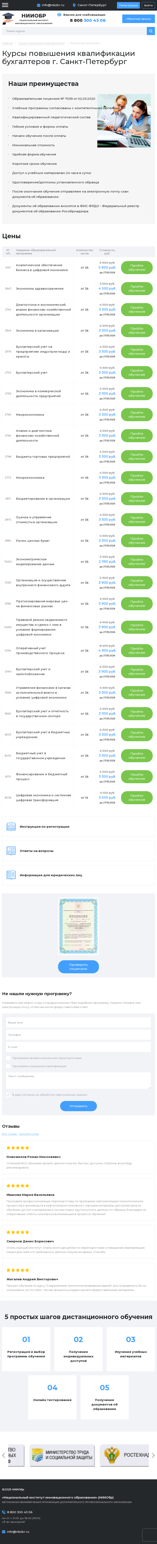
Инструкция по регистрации (45, 826)
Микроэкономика (30, 478)
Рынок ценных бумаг (33, 541)
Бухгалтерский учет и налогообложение (33, 671)
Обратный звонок (138, 18)
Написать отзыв (29, 1133)
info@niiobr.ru (53, 5)
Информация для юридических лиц (51, 875)
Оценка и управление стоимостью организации (36, 519)
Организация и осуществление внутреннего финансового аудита (43, 582)
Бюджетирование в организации (43, 499)
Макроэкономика (30, 414)
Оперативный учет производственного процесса (40, 650)
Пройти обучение (137, 267)
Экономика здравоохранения (39, 288)
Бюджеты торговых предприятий (43, 457)
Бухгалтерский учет (31, 372)
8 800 (88, 20)
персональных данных (71, 1094)
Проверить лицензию (78, 967)
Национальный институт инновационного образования (33, 18)
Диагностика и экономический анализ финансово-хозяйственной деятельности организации (43, 309)
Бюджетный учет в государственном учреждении (40, 755)
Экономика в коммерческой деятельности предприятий (38, 393)
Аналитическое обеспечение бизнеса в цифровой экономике (42, 267)
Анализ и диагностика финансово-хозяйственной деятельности (37, 435)
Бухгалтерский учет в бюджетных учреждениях (43, 734)
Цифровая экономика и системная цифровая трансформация (43, 797)
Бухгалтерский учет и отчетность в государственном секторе (42, 713)
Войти (148, 5)
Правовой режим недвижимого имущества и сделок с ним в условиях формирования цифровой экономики (41, 627)
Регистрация (128, 5)
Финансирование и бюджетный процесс (41, 776)
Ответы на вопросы (37, 851)
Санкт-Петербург (92, 5)
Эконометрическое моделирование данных (35, 561)
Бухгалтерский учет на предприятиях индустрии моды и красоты (43, 351)
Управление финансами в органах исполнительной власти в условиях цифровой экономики (43, 692)
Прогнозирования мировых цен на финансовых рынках (42, 603)
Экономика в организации (37, 330)
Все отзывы (9, 1133)
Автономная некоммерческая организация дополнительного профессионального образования (78, 1499)
